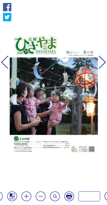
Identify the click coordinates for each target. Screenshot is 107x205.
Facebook (7, 7)
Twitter (7, 17)
